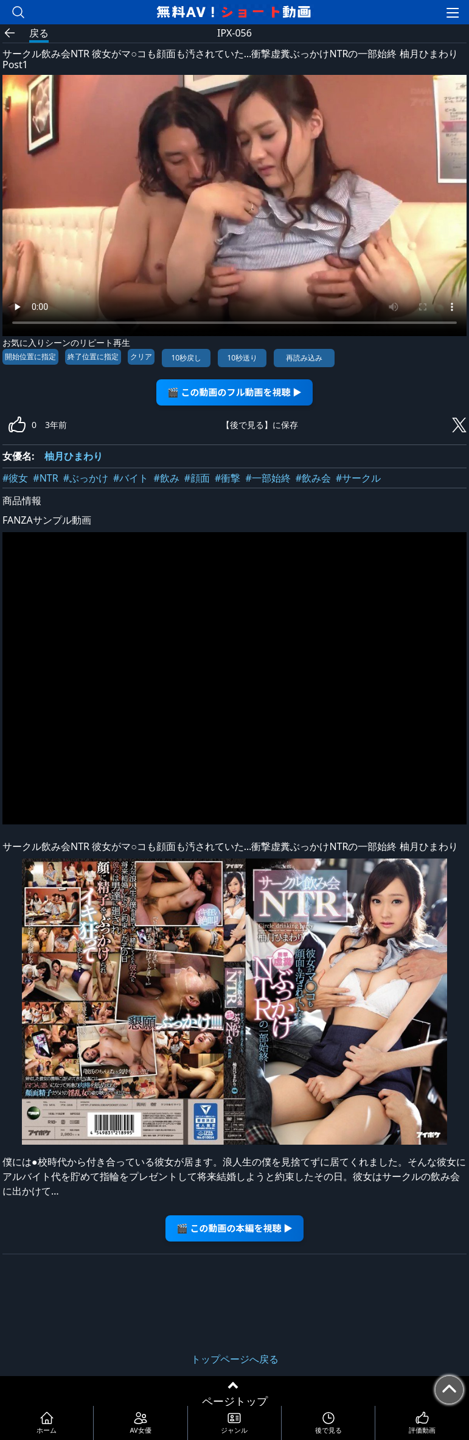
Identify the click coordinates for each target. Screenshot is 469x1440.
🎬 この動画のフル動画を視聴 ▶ (234, 391)
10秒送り (242, 358)
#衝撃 (227, 478)
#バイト (130, 478)
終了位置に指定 (93, 356)
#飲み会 (313, 478)
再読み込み (304, 358)
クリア (141, 356)
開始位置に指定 (30, 356)
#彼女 (15, 478)
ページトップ (235, 1401)
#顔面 (197, 478)
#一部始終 (267, 478)
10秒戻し (186, 358)
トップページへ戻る (235, 1359)
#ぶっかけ (85, 478)
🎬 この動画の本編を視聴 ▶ (234, 1227)
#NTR (45, 478)
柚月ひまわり (73, 456)
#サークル (358, 478)
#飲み (166, 478)
